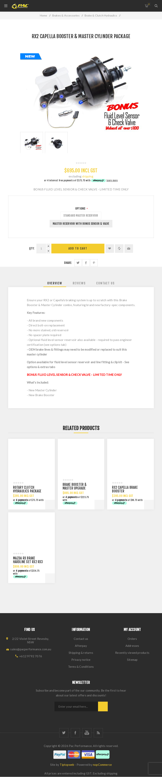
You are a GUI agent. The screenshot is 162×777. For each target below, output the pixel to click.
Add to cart (77, 248)
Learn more (112, 180)
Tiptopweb (67, 764)
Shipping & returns (81, 652)
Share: (68, 263)
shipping (87, 176)
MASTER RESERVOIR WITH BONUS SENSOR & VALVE (81, 223)
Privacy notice (81, 659)
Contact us (81, 638)
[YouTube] (86, 732)
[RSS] (98, 732)
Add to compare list (119, 248)
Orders (132, 638)
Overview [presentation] (54, 283)
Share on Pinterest (94, 262)
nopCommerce (102, 764)
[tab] (54, 283)
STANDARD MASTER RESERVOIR (80, 215)
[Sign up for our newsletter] (76, 706)
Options (80, 208)
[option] (31, 142)
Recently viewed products (132, 652)
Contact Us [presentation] (105, 283)
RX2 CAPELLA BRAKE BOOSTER (124, 489)
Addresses (132, 645)
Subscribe (103, 706)
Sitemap (132, 659)
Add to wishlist (109, 248)
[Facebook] (75, 732)
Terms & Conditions (81, 666)
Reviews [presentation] (79, 283)
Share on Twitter (78, 262)
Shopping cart (148, 4)
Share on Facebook (86, 262)
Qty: (32, 248)
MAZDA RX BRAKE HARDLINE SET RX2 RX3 (28, 560)
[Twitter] (63, 732)
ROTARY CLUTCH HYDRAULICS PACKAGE (27, 489)
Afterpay (81, 645)
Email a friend (128, 248)
